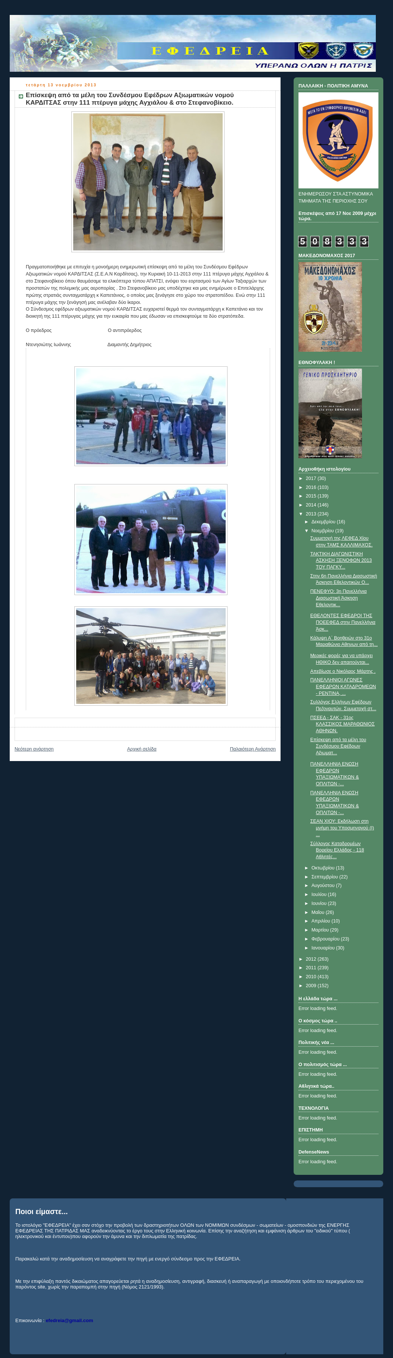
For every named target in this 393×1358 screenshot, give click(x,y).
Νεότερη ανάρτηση (34, 749)
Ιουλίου (320, 894)
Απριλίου (322, 921)
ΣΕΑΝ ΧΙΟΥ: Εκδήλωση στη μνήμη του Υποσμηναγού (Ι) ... (342, 828)
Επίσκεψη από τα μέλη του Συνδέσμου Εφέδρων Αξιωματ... (338, 746)
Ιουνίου (320, 903)
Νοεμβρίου (323, 530)
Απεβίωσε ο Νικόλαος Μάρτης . (343, 671)
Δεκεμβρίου (324, 521)
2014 (312, 505)
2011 (312, 967)
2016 (312, 487)
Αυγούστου (324, 885)
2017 (312, 478)
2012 (312, 959)
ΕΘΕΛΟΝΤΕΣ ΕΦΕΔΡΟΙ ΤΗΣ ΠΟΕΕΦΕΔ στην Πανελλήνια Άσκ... (342, 622)
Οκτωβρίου (324, 868)
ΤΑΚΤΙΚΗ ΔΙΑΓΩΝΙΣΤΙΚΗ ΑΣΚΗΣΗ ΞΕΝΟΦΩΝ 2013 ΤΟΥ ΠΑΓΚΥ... (341, 560)
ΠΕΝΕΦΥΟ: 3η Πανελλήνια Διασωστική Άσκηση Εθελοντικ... (338, 598)
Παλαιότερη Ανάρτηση (253, 749)
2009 (312, 985)
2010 (312, 976)
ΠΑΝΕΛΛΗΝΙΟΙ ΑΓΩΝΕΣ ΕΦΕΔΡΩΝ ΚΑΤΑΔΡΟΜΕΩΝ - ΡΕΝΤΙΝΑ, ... (343, 686)
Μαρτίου (321, 930)
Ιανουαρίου (324, 948)
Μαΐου (319, 912)
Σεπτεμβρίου (326, 877)
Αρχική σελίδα (142, 749)
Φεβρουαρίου (326, 939)
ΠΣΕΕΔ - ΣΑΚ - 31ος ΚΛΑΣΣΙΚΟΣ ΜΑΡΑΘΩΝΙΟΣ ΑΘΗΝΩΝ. (342, 724)
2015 (312, 496)
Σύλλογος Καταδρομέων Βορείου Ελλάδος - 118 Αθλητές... (337, 850)
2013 (312, 514)
